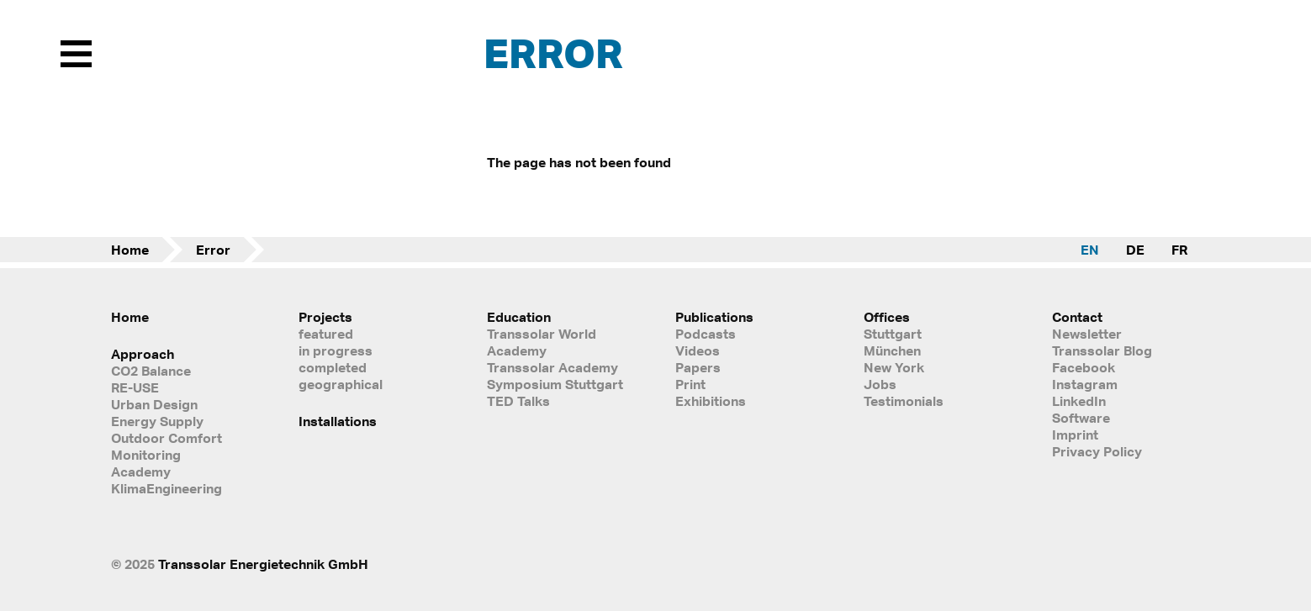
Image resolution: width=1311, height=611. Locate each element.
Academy (141, 471)
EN (1090, 249)
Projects (325, 316)
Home (130, 249)
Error (213, 249)
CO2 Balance (151, 370)
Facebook (1083, 367)
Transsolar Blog (1102, 350)
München (892, 350)
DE (1135, 249)
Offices (887, 316)
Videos (697, 350)
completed (333, 367)
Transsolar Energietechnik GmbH (263, 564)
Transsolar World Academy (541, 342)
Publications (714, 316)
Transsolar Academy (552, 367)
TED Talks (518, 400)
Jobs (880, 384)
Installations (338, 421)
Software (1081, 417)
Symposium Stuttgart (555, 384)
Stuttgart (893, 333)
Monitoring (146, 454)
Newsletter (1087, 333)
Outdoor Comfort (166, 437)
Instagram (1085, 384)
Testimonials (904, 400)
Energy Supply (157, 421)
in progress (336, 350)
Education (519, 316)
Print (690, 384)
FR (1179, 249)
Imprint (1075, 434)
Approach (142, 353)
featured (326, 333)
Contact (1077, 316)
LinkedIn (1079, 400)
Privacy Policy (1097, 451)
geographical (341, 384)
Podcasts (705, 333)
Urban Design (154, 404)
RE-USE (135, 387)
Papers (698, 367)
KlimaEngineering (166, 488)
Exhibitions (710, 400)
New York (894, 367)
